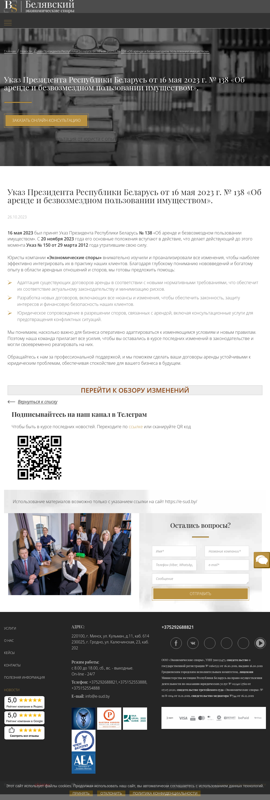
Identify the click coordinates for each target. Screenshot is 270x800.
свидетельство (237, 660)
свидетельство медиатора (210, 696)
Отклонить (111, 793)
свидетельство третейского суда (200, 690)
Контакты (12, 665)
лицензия (246, 672)
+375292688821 (103, 682)
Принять (81, 793)
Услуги (10, 628)
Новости (12, 690)
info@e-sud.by (97, 696)
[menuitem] (45, 23)
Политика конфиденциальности (165, 793)
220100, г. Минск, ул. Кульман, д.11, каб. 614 (110, 636)
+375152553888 (132, 682)
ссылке (136, 427)
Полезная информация (24, 677)
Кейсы (9, 652)
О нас (9, 640)
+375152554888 (86, 688)
